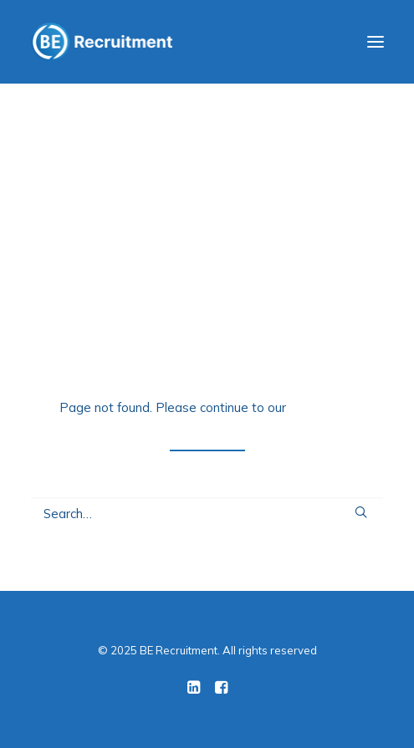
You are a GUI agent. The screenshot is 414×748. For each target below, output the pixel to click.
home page (322, 407)
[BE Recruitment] (101, 42)
